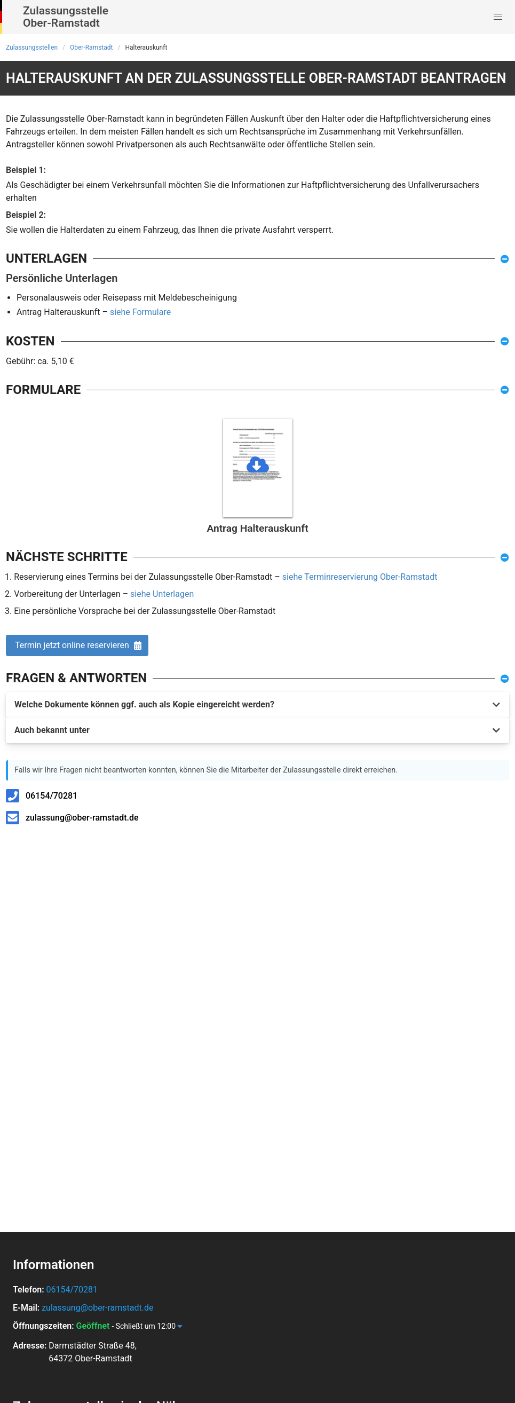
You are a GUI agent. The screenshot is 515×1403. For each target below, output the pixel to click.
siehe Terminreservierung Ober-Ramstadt (360, 577)
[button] (498, 17)
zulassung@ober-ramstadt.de (82, 818)
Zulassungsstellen (32, 47)
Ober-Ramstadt (91, 47)
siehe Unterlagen (162, 594)
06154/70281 (51, 796)
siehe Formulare (140, 312)
